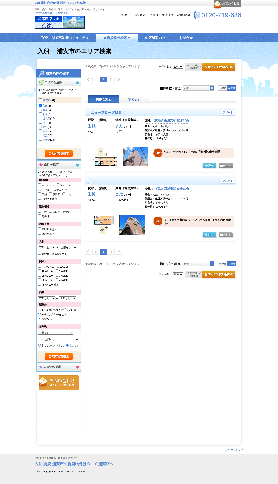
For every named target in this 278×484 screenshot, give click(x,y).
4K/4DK (63, 280)
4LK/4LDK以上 (50, 284)
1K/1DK (64, 266)
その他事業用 (49, 198)
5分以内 (59, 310)
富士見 (46, 139)
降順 (231, 88)
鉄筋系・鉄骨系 (61, 211)
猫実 (45, 122)
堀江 (45, 135)
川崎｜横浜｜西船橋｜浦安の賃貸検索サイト (58, 458)
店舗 (44, 194)
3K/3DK (63, 275)
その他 (45, 216)
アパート (65, 185)
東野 (45, 127)
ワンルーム (48, 266)
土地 (68, 194)
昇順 (222, 88)
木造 (44, 211)
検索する (59, 154)
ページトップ (235, 449)
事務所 (56, 194)
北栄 (45, 114)
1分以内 (46, 310)
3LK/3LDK (47, 280)
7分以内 (71, 310)
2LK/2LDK (47, 275)
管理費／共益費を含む (54, 253)
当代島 (46, 118)
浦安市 (46, 100)
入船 (45, 105)
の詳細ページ (209, 165)
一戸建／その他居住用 (54, 189)
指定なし (47, 319)
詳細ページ (209, 235)
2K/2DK (63, 271)
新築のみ (47, 345)
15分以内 (61, 314)
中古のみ (61, 345)
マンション (48, 185)
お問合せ (59, 382)
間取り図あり (49, 229)
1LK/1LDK (47, 271)
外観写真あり (49, 233)
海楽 (45, 109)
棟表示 (134, 99)
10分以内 (47, 314)
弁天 (45, 131)
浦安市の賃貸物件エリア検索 (51, 13)
